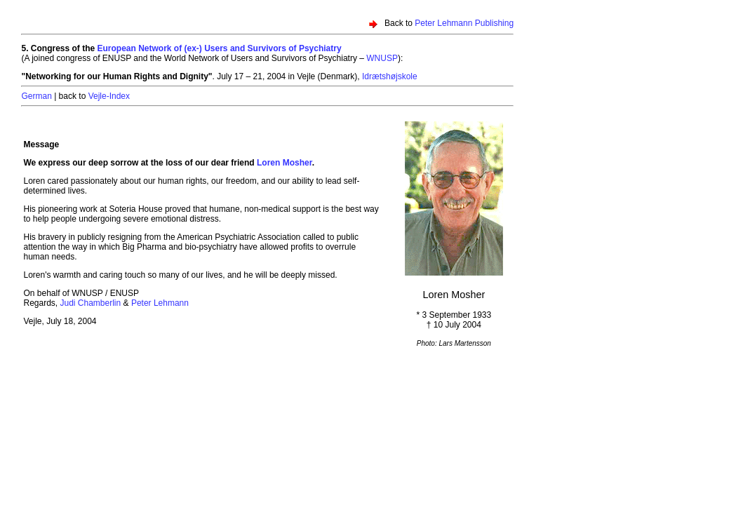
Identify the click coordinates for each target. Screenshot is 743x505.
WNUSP (382, 58)
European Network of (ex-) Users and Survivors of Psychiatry (220, 48)
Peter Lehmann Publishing (464, 23)
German (36, 96)
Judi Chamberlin (90, 303)
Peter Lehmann (160, 303)
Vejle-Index (109, 96)
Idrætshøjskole (389, 76)
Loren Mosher (284, 163)
